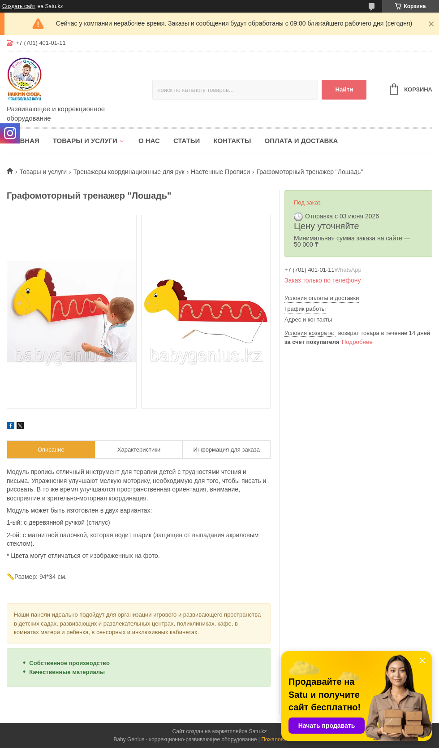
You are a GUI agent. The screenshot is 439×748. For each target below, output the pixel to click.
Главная (23, 140)
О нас (149, 140)
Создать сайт (18, 6)
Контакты (232, 140)
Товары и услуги (85, 140)
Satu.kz (258, 731)
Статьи (186, 140)
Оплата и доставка (301, 140)
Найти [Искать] (344, 89)
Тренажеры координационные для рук (129, 171)
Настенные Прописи (220, 171)
